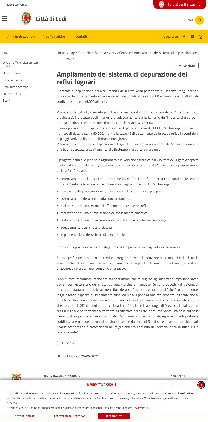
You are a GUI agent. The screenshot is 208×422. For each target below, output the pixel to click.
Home (61, 52)
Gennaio (125, 52)
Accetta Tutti (114, 416)
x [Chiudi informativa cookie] (201, 384)
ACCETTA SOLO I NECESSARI (70, 416)
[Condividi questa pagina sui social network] (188, 65)
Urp (72, 52)
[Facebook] (184, 36)
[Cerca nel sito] (195, 20)
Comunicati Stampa (92, 52)
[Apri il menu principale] (9, 20)
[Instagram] (201, 36)
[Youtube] (192, 36)
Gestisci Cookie (25, 416)
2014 (112, 52)
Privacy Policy (141, 407)
